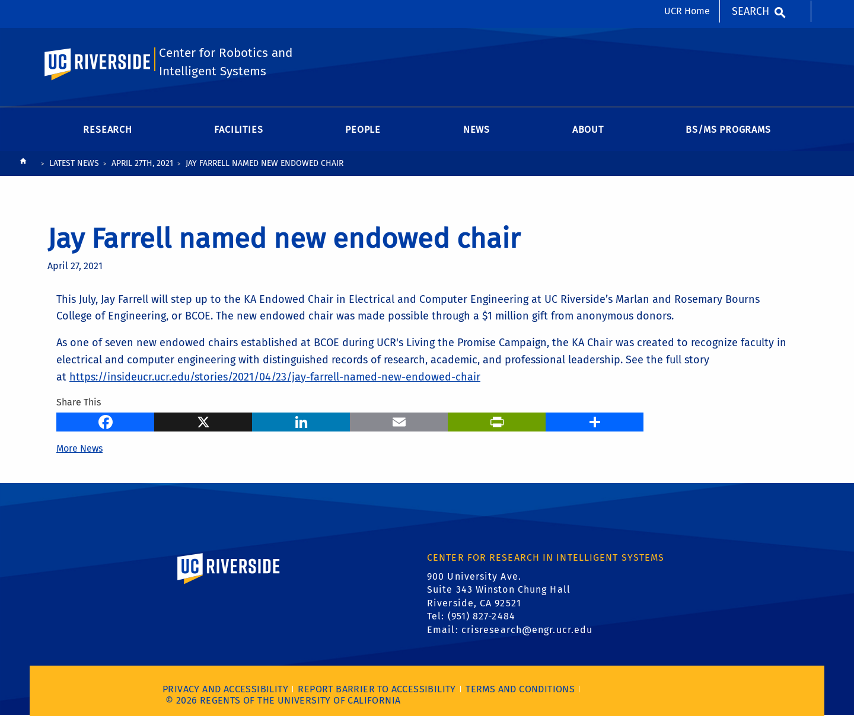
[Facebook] (105, 421)
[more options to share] (594, 421)
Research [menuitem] (107, 129)
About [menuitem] (588, 129)
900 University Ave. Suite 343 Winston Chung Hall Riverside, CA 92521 (499, 590)
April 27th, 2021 (142, 163)
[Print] (497, 421)
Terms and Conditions (520, 689)
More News (79, 448)
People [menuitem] (363, 129)
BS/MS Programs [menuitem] (728, 129)
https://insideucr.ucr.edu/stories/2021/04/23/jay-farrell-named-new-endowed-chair (274, 376)
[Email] (399, 421)
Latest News (74, 163)
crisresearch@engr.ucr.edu (527, 629)
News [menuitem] (476, 129)
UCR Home (687, 11)
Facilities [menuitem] (238, 129)
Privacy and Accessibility (225, 689)
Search (750, 11)
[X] (203, 421)
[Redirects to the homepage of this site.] (23, 164)
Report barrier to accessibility (376, 689)
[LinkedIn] (301, 421)
